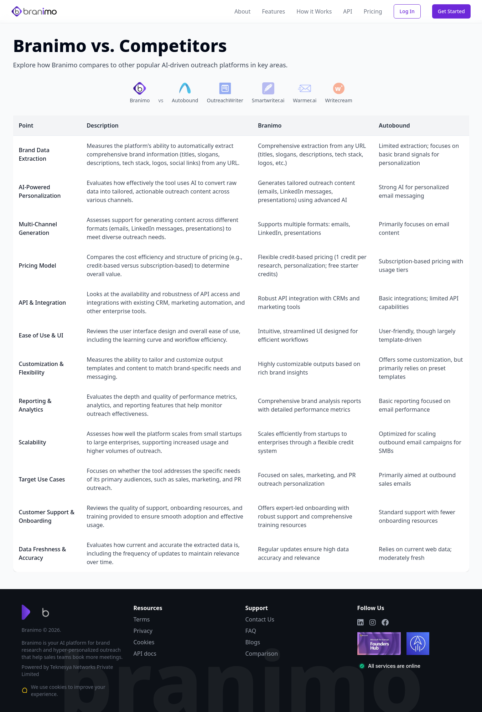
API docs (145, 653)
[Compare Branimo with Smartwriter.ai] (268, 92)
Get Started (451, 11)
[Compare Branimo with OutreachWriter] (225, 92)
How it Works (314, 11)
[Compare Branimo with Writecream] (338, 92)
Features (273, 11)
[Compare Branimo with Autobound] (185, 92)
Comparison (261, 653)
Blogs (252, 642)
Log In (407, 11)
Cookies (144, 642)
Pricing (373, 11)
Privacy (143, 631)
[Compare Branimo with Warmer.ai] (304, 92)
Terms (142, 619)
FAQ (250, 631)
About (242, 11)
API (347, 11)
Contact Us (259, 619)
